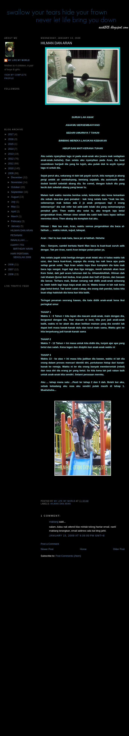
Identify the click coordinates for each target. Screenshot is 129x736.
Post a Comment (50, 543)
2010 (11, 168)
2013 (11, 153)
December (17, 177)
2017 (11, 134)
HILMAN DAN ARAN (61, 504)
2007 (11, 269)
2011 (11, 163)
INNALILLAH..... (19, 240)
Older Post (118, 549)
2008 (11, 264)
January (15, 226)
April (14, 211)
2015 (11, 144)
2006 (11, 274)
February (16, 221)
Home (83, 549)
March (15, 216)
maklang (53, 521)
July (13, 201)
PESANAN (16, 235)
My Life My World (19, 60)
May (13, 206)
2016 (11, 139)
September (17, 192)
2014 (11, 148)
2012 (11, 158)
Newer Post (47, 549)
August (15, 196)
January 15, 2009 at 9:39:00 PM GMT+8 (77, 535)
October (15, 187)
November (17, 182)
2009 (11, 173)
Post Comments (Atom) (68, 555)
